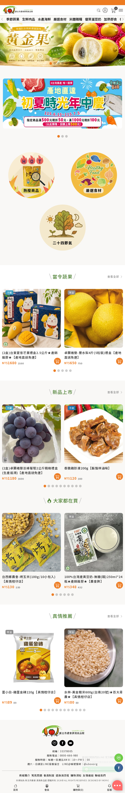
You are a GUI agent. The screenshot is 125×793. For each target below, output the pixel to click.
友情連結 (88, 775)
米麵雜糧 (75, 19)
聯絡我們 (100, 775)
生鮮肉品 (28, 19)
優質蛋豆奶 (93, 19)
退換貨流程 (62, 775)
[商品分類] (121, 10)
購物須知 (76, 775)
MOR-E (105, 780)
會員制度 (49, 775)
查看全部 (115, 291)
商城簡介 (24, 775)
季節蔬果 (12, 19)
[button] (123, 19)
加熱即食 (110, 19)
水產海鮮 (44, 19)
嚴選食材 (60, 19)
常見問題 (36, 775)
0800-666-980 (69, 755)
